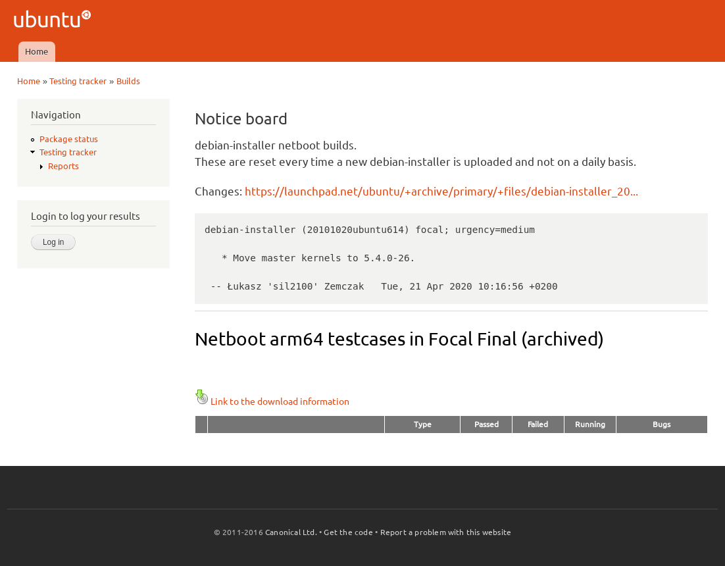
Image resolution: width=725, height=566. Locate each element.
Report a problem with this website (446, 532)
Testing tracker (78, 81)
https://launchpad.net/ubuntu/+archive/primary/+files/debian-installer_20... (441, 191)
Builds (128, 81)
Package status (68, 138)
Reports (63, 165)
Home (36, 51)
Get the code (348, 532)
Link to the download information (272, 401)
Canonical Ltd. (291, 532)
